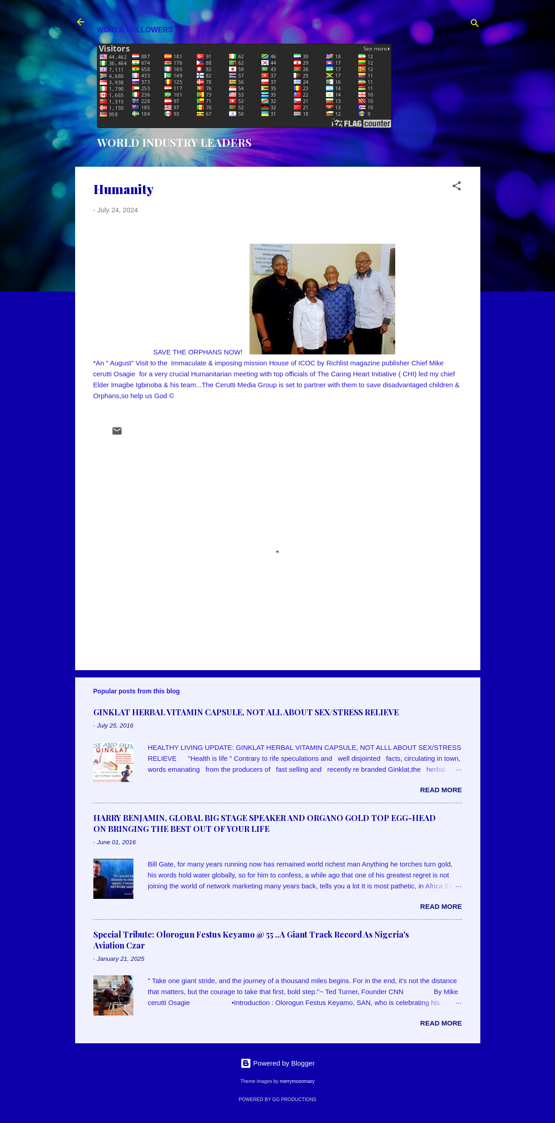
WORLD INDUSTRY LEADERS (174, 142)
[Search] (474, 25)
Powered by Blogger (277, 1063)
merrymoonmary (297, 1081)
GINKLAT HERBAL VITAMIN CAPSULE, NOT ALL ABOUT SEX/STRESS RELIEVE (246, 712)
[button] (456, 187)
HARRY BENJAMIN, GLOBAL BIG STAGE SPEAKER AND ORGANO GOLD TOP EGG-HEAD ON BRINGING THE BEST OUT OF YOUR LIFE (264, 823)
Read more (441, 790)
